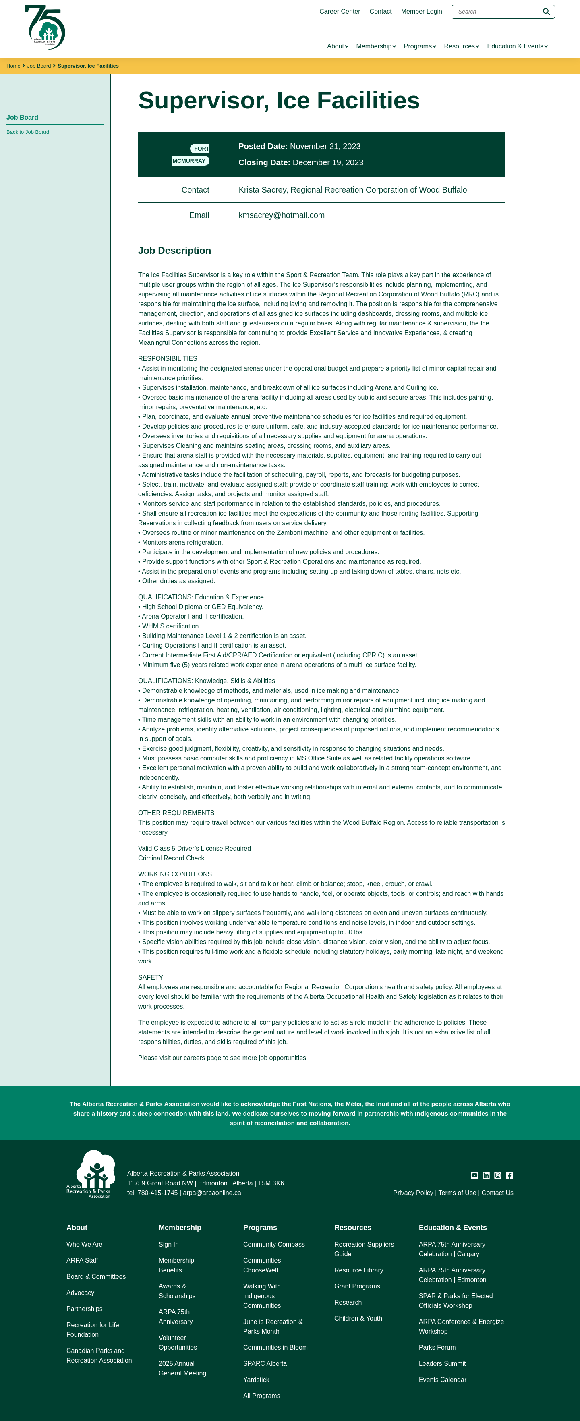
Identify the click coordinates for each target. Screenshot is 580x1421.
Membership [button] (180, 1228)
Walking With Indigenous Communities (262, 1296)
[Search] (503, 12)
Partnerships (84, 1308)
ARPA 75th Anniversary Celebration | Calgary (452, 1249)
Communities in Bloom (275, 1347)
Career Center (339, 11)
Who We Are (84, 1244)
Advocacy (80, 1292)
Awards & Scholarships (177, 1291)
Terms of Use (457, 1192)
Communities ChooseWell (262, 1265)
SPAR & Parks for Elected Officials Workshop (456, 1301)
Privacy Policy (413, 1192)
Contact (381, 11)
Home (13, 66)
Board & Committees (96, 1276)
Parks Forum (437, 1347)
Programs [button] (260, 1228)
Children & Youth (358, 1318)
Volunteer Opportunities (178, 1342)
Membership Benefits (176, 1265)
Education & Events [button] (453, 1228)
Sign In (169, 1244)
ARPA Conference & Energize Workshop (461, 1326)
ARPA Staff (82, 1260)
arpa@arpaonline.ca (212, 1192)
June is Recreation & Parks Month (273, 1326)
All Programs (261, 1395)
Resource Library (358, 1270)
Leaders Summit (442, 1363)
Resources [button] (352, 1228)
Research (348, 1302)
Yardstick (256, 1379)
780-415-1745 (158, 1192)
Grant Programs (357, 1286)
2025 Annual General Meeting (182, 1368)
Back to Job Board (27, 132)
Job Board (39, 66)
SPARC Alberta (265, 1363)
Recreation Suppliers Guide (364, 1249)
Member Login (421, 11)
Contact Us (498, 1192)
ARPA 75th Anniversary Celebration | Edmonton (453, 1275)
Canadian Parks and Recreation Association (99, 1355)
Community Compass (274, 1244)
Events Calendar (442, 1379)
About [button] (76, 1228)
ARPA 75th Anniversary (176, 1317)
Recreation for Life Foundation (92, 1330)
